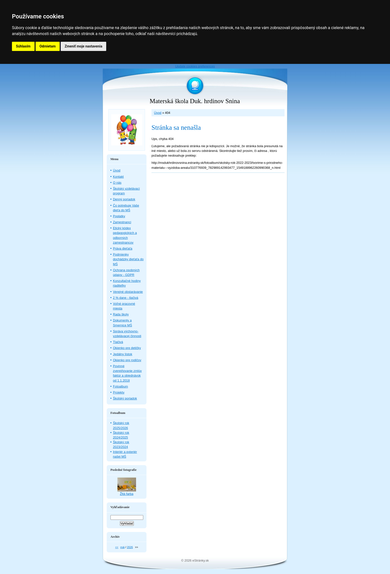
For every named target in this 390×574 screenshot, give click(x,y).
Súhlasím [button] (23, 46)
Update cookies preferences (195, 66)
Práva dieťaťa (122, 248)
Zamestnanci (122, 222)
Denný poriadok (124, 199)
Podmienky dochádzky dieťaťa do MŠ (128, 259)
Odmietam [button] (48, 46)
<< (116, 547)
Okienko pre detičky (127, 348)
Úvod (157, 113)
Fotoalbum (120, 386)
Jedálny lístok (122, 354)
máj (122, 547)
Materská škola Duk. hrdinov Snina (194, 101)
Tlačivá (118, 342)
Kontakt (118, 176)
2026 (130, 547)
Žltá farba (126, 494)
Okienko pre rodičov (127, 360)
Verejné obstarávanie (128, 292)
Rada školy (121, 314)
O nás (117, 182)
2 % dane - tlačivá (125, 298)
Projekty (118, 392)
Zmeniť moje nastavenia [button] (83, 46)
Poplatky (119, 216)
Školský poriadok (125, 398)
